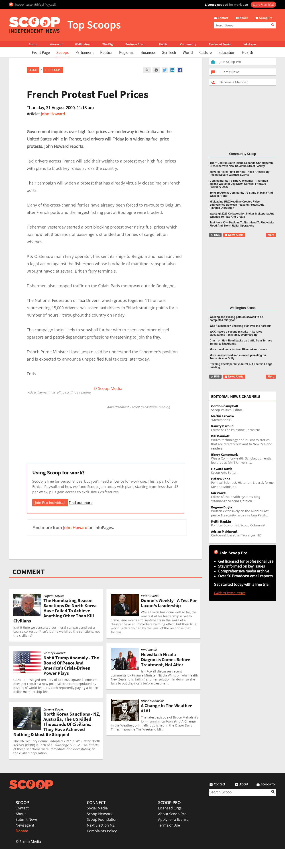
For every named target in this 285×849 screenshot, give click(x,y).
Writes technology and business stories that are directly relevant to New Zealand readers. (243, 442)
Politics (106, 52)
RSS (215, 235)
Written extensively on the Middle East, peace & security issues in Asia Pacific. (243, 511)
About (21, 814)
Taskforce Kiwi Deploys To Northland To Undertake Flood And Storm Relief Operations (242, 224)
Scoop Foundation (102, 819)
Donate (22, 831)
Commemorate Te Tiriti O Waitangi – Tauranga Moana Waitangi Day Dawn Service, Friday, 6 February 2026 (239, 184)
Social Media (97, 808)
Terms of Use (169, 825)
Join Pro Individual (50, 502)
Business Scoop (135, 44)
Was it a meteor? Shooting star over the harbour (240, 325)
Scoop (33, 44)
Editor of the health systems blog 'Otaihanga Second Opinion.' (243, 497)
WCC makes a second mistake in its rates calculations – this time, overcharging (236, 333)
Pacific (163, 44)
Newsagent (25, 825)
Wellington (82, 44)
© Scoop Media (28, 841)
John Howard (53, 113)
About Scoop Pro (172, 814)
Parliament (84, 52)
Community (188, 44)
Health (247, 52)
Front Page (41, 52)
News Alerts (234, 235)
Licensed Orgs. (170, 808)
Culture (205, 52)
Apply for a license (173, 819)
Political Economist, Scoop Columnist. (243, 523)
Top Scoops (53, 70)
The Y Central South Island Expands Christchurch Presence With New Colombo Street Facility (241, 164)
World (188, 52)
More (271, 235)
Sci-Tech (169, 52)
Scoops (62, 52)
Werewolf (56, 44)
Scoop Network (99, 814)
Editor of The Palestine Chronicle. (243, 428)
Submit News (27, 819)
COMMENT (28, 571)
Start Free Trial (263, 4)
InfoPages (249, 44)
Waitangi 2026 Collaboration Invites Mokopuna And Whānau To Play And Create (242, 215)
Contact (22, 808)
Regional (126, 52)
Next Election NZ (100, 825)
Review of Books (220, 44)
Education (226, 52)
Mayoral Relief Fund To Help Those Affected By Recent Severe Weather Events (240, 173)
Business (148, 52)
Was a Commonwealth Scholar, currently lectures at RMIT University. (243, 459)
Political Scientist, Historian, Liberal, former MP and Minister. (243, 483)
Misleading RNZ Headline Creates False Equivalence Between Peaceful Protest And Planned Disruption (237, 204)
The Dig (107, 44)
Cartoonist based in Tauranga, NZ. (243, 533)
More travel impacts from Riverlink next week (238, 349)
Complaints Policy (102, 831)
